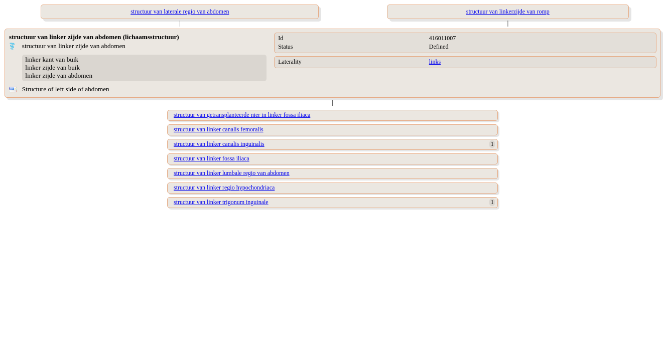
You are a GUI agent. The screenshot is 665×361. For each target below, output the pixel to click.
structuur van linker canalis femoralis (218, 129)
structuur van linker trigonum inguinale (221, 202)
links (435, 61)
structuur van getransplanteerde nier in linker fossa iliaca (242, 114)
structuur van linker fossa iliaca (211, 158)
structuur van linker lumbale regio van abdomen (232, 172)
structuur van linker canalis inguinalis (219, 143)
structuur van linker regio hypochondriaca (224, 187)
